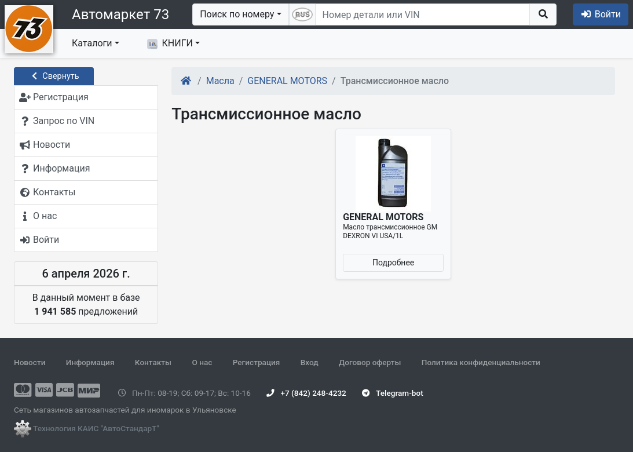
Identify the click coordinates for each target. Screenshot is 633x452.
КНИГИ (170, 43)
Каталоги (92, 43)
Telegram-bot (392, 393)
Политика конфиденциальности (481, 362)
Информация (90, 362)
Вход (310, 362)
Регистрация (256, 362)
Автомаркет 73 (120, 14)
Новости (29, 362)
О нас (202, 362)
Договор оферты (370, 362)
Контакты (153, 362)
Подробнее (393, 262)
